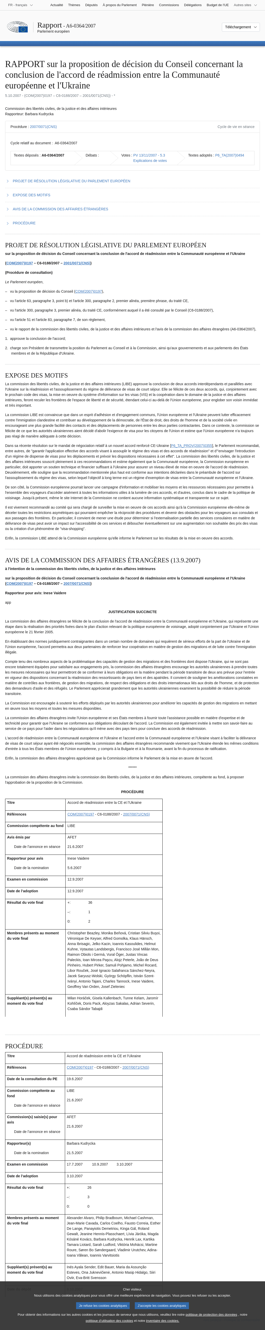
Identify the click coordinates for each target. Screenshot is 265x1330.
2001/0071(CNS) (77, 263)
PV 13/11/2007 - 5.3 (149, 155)
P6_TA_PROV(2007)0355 (191, 446)
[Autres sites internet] (245, 5)
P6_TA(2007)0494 (229, 155)
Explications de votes (150, 161)
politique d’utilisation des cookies (109, 1325)
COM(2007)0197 (19, 263)
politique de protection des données (211, 1319)
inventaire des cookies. (162, 1325)
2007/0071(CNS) (43, 127)
